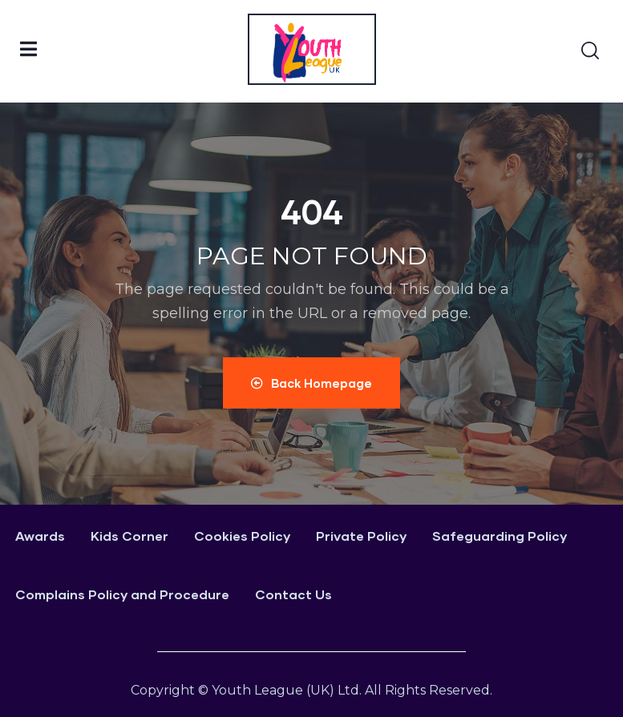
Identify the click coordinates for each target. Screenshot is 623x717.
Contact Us (293, 594)
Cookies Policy (242, 535)
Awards (40, 535)
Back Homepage (311, 383)
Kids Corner (129, 535)
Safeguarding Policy (499, 535)
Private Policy (361, 535)
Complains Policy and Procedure (122, 594)
